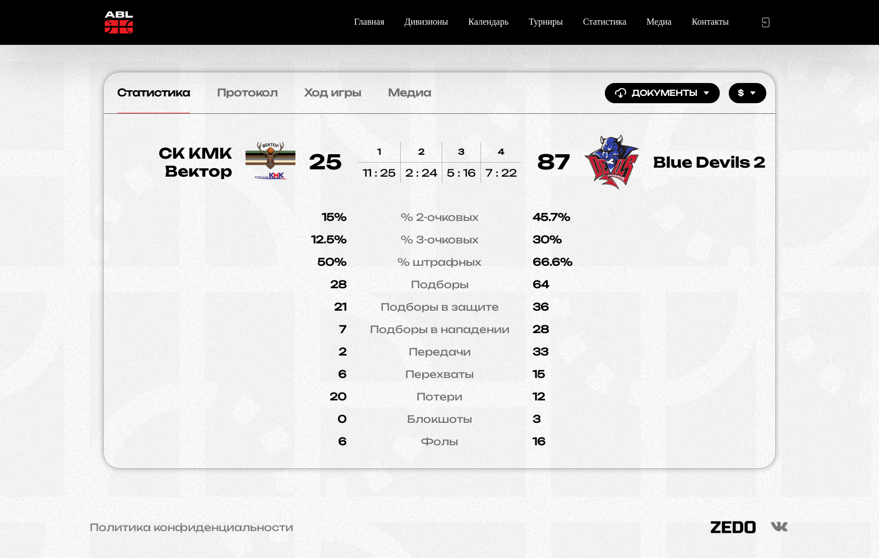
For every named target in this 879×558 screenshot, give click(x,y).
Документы (662, 93)
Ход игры (332, 92)
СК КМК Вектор (195, 162)
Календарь (488, 21)
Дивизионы (426, 21)
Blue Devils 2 (709, 162)
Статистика (604, 21)
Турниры (546, 21)
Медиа (659, 21)
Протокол (247, 92)
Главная (369, 21)
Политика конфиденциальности (191, 527)
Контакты (710, 21)
